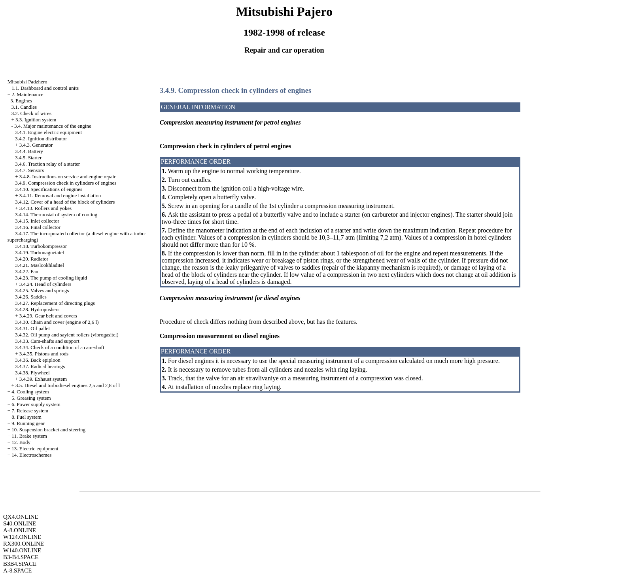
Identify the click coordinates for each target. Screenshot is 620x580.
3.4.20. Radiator (31, 259)
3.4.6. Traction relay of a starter (47, 164)
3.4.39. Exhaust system (43, 379)
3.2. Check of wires (31, 113)
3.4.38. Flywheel (32, 373)
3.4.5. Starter (28, 158)
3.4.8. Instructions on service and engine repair (67, 176)
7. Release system (29, 411)
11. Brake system (29, 436)
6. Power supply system (35, 404)
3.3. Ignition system (35, 120)
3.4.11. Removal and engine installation (60, 195)
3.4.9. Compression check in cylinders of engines (65, 183)
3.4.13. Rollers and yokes (45, 208)
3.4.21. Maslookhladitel (39, 265)
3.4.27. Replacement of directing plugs (55, 303)
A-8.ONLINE (19, 530)
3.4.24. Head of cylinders (45, 284)
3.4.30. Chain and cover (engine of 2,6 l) (56, 322)
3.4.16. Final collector (37, 227)
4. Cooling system (30, 392)
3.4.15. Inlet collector (37, 221)
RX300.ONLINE (23, 543)
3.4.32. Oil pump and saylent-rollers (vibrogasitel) (66, 335)
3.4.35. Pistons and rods (43, 354)
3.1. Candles (24, 107)
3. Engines (21, 101)
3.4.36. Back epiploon (37, 360)
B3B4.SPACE (19, 564)
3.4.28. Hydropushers (37, 309)
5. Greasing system (31, 398)
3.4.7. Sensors (29, 170)
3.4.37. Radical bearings (40, 366)
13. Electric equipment (34, 449)
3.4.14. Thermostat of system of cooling (56, 214)
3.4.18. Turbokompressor (41, 246)
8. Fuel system (26, 417)
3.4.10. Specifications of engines (48, 189)
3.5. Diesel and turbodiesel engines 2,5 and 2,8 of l (67, 385)
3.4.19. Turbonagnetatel (39, 252)
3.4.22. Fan (26, 271)
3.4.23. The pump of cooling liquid (51, 278)
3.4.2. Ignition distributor (41, 139)
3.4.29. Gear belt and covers (48, 316)
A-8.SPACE (17, 570)
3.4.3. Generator (36, 145)
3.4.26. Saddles (30, 297)
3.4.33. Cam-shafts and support (47, 341)
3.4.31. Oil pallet (32, 328)
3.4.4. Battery (29, 151)
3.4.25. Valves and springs (42, 290)
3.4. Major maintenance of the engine (52, 126)
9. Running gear (27, 423)
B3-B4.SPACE (20, 557)
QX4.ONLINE (20, 517)
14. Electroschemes (31, 455)
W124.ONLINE (22, 537)
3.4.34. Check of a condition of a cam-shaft (59, 347)
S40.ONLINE (19, 523)
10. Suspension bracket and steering (48, 430)
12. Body (20, 442)
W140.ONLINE (22, 550)
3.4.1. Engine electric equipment (48, 132)
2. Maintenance (27, 94)
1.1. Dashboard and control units (45, 88)
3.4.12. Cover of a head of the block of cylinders (65, 202)
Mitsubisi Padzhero (27, 82)
